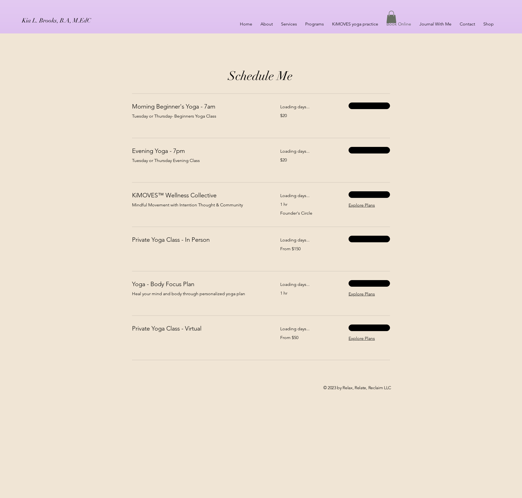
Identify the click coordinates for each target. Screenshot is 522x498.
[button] (391, 17)
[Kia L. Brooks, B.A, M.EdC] (71, 20)
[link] (199, 106)
